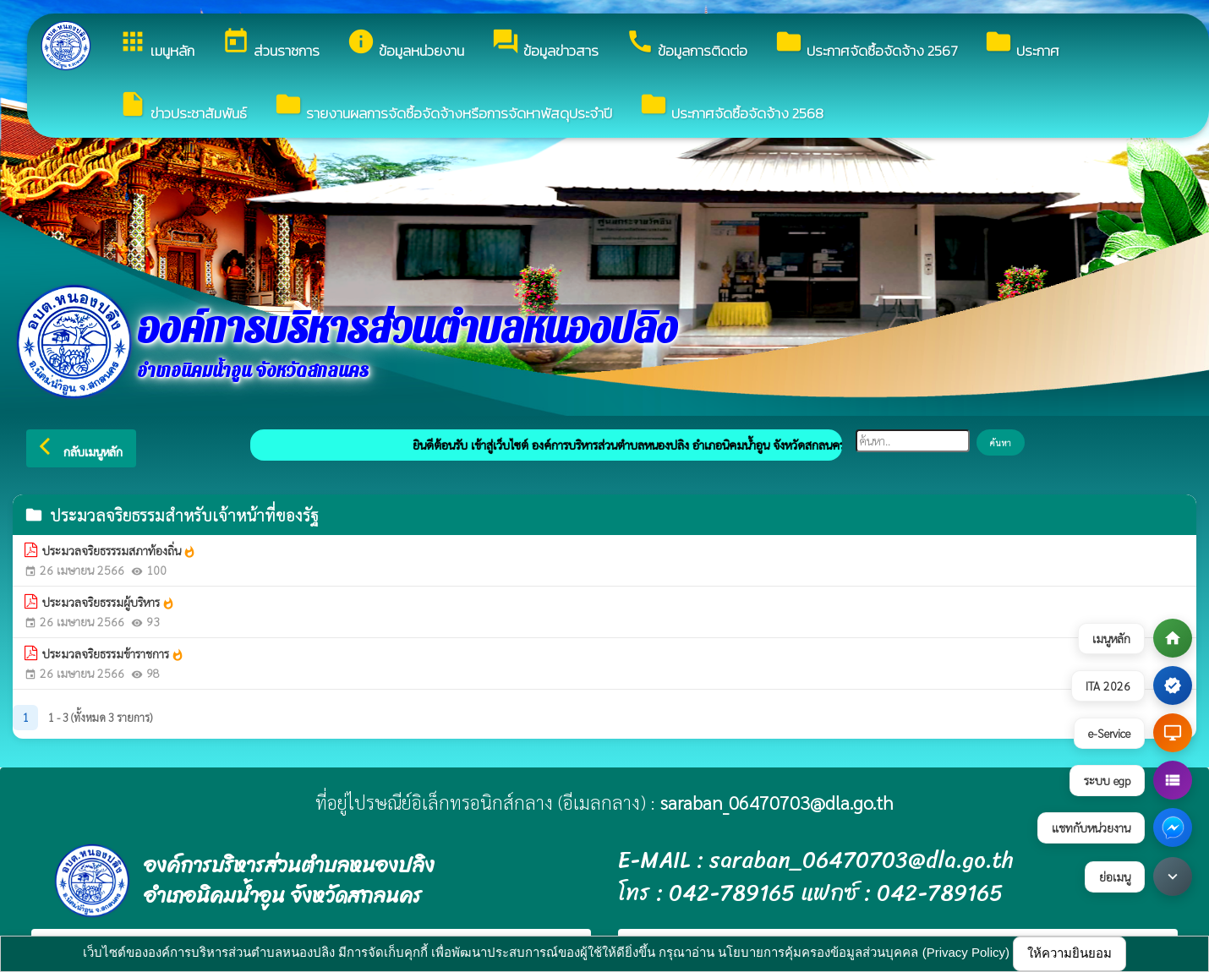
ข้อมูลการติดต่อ (686, 44)
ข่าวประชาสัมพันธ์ (182, 107)
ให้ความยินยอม (1069, 953)
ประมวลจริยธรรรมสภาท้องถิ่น (119, 551)
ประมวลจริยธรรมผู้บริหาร (108, 602)
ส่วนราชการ (271, 44)
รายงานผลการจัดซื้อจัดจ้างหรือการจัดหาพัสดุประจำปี (443, 107)
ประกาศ (1021, 44)
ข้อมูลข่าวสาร (545, 44)
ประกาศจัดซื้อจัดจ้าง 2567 (865, 44)
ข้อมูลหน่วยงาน (405, 44)
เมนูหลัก (156, 44)
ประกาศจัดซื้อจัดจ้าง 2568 (731, 107)
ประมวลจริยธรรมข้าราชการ (113, 654)
